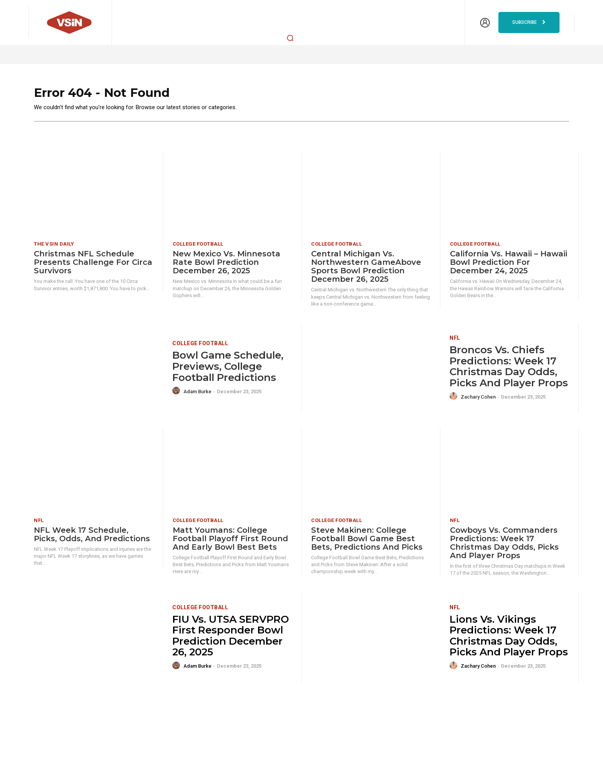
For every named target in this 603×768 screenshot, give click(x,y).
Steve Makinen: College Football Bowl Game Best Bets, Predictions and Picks (367, 542)
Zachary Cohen (478, 400)
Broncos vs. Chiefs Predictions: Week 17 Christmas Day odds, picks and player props (509, 369)
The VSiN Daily (54, 247)
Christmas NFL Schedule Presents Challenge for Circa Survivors (93, 266)
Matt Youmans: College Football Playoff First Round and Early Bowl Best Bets (230, 542)
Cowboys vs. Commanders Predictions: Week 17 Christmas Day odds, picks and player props (504, 546)
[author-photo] (177, 394)
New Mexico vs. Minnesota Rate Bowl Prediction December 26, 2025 (226, 266)
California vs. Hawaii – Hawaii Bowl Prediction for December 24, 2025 (508, 266)
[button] (290, 37)
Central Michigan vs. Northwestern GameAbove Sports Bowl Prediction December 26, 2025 (366, 270)
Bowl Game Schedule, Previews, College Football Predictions (227, 370)
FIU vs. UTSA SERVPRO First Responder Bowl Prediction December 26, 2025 (230, 639)
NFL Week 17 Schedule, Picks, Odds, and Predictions (92, 538)
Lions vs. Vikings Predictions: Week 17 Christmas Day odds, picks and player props (509, 639)
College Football (198, 247)
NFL (455, 341)
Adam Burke (197, 395)
